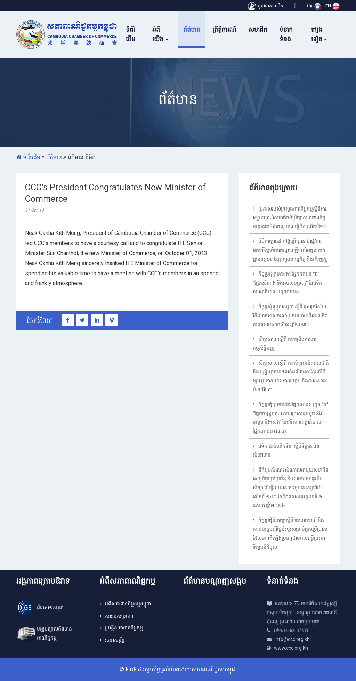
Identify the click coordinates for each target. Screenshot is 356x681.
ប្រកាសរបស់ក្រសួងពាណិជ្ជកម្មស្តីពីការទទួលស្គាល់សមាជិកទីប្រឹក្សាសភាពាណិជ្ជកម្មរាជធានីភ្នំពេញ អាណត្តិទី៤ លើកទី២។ (289, 217)
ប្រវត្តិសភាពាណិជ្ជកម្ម (124, 628)
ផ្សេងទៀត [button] (316, 34)
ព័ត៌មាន (191, 29)
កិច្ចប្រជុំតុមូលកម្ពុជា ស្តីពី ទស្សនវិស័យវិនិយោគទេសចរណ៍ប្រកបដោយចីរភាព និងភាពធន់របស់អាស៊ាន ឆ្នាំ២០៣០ (290, 315)
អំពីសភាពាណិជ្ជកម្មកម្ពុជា (128, 604)
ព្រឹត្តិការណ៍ (224, 29)
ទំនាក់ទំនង (286, 34)
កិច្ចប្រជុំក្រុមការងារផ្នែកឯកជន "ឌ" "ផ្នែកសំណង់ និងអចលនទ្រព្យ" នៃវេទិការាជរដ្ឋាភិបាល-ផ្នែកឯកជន (288, 282)
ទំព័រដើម (130, 34)
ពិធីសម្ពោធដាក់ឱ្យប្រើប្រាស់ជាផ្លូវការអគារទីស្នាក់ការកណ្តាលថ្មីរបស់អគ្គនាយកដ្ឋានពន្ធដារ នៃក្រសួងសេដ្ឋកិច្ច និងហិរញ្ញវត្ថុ (290, 250)
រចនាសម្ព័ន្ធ (115, 640)
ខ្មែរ (314, 5)
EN (332, 5)
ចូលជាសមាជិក (265, 5)
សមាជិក (258, 29)
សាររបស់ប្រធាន (119, 616)
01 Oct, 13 (34, 210)
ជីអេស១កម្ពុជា (50, 607)
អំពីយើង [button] (157, 34)
